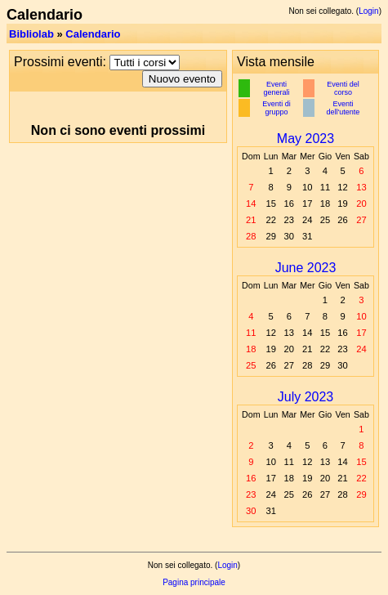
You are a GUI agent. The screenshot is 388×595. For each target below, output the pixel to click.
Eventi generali (277, 88)
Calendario (92, 34)
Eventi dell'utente (343, 108)
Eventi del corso (343, 88)
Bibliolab (31, 34)
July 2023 (306, 397)
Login (368, 11)
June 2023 (306, 268)
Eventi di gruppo (276, 108)
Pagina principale (194, 582)
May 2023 (305, 138)
